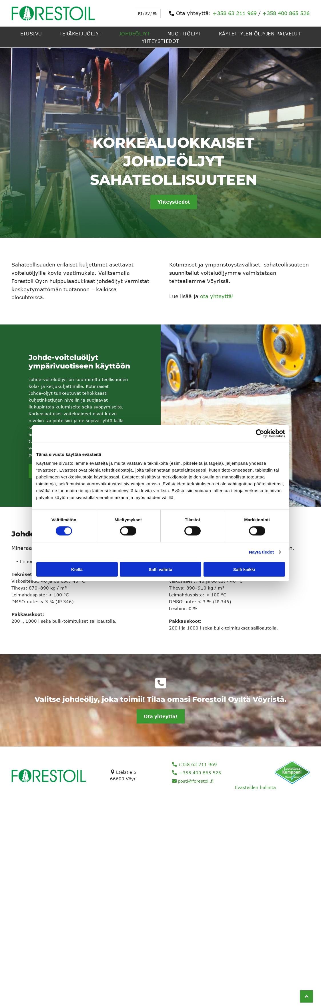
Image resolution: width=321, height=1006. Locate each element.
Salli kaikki (244, 569)
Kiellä (77, 569)
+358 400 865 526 (286, 13)
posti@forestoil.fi (196, 780)
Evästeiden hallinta (255, 787)
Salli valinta (160, 569)
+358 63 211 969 (235, 13)
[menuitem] (31, 33)
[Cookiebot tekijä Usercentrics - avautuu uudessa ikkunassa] (260, 433)
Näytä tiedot (261, 552)
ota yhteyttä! (217, 296)
